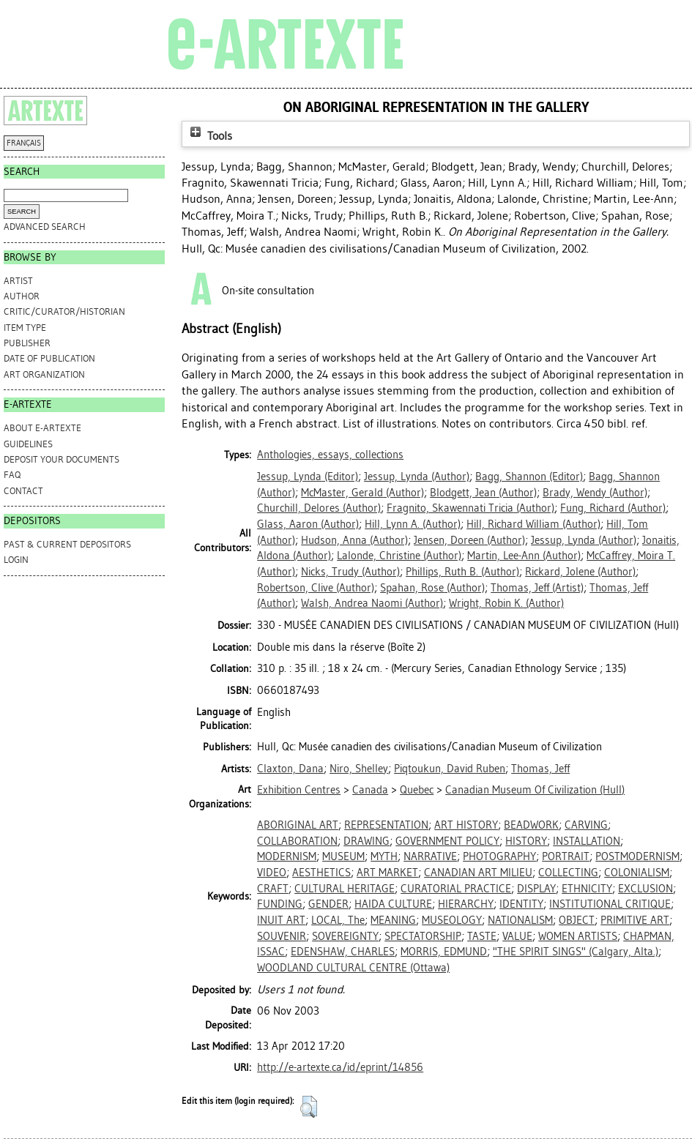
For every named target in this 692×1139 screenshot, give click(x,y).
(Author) (416, 476)
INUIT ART (281, 920)
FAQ (12, 474)
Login (16, 559)
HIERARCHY (466, 904)
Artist (18, 280)
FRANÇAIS (24, 143)
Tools (209, 136)
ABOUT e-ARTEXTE (42, 427)
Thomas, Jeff (540, 768)
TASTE (481, 936)
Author (22, 296)
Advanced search (45, 226)
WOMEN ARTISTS (577, 936)
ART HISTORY (466, 825)
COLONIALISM (636, 872)
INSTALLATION (586, 841)
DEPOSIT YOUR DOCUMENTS (61, 459)
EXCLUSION (645, 888)
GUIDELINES (28, 443)
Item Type (25, 327)
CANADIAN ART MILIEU (478, 872)
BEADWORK (531, 825)
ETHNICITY (587, 888)
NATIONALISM (520, 920)
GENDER (328, 904)
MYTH (384, 856)
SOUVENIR (281, 936)
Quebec (417, 789)
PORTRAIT (565, 856)
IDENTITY (521, 904)
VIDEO (271, 872)
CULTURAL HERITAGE (344, 888)
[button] (309, 1106)
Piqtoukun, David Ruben (449, 768)
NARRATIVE (430, 856)
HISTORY (526, 841)
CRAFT (273, 888)
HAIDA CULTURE (393, 904)
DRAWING (366, 841)
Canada (370, 789)
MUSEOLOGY (452, 920)
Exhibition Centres (299, 789)
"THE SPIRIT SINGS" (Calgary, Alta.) (575, 951)
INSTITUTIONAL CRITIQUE (610, 904)
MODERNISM (286, 856)
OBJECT (577, 920)
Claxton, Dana (290, 768)
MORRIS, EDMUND (444, 951)
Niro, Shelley (359, 768)
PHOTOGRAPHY (499, 856)
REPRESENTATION (386, 825)
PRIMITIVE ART (634, 920)
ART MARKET (387, 872)
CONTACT (23, 490)
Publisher (27, 342)
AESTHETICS (321, 872)
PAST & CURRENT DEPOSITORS (67, 544)
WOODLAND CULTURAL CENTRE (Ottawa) (353, 967)
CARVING (586, 825)
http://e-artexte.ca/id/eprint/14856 (340, 1067)
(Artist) (537, 587)
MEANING (393, 920)
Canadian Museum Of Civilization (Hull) (535, 789)
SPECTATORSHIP (422, 936)
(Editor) (307, 476)
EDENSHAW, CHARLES (343, 951)
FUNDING (279, 904)
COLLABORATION (297, 841)
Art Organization (44, 374)
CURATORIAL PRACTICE (456, 888)
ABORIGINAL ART (297, 825)
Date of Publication (49, 358)
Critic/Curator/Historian (64, 311)
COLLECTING (568, 872)
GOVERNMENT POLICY (447, 841)
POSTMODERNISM (637, 856)
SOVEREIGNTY (345, 936)
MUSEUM (343, 856)
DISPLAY (536, 888)
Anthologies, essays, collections (330, 454)
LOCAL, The (338, 920)
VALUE (517, 936)
